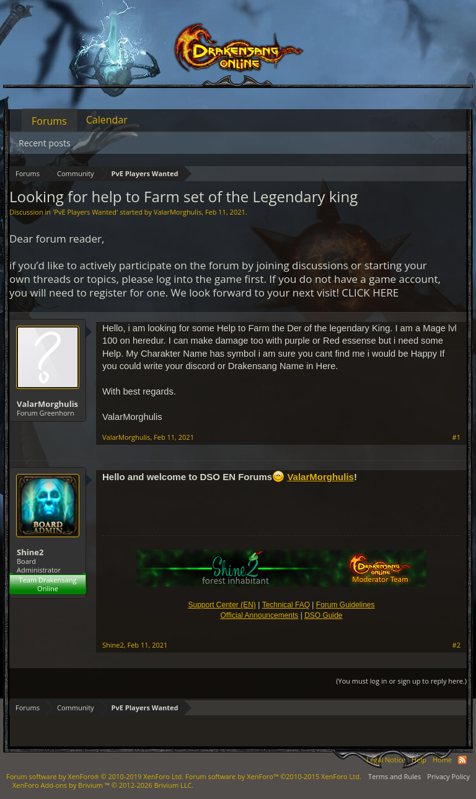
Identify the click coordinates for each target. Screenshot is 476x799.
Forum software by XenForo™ (273, 776)
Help (419, 759)
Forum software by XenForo (94, 776)
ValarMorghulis (177, 211)
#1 (456, 437)
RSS (462, 760)
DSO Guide (323, 615)
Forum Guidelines (345, 604)
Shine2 (30, 552)
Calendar (107, 120)
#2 (456, 645)
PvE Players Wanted (85, 211)
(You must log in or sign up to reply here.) (401, 680)
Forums (49, 121)
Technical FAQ (286, 604)
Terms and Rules (394, 776)
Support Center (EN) (221, 604)
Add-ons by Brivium (102, 785)
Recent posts (45, 143)
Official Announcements (259, 615)
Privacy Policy (448, 776)
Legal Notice (385, 759)
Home (442, 759)
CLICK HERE (370, 292)
